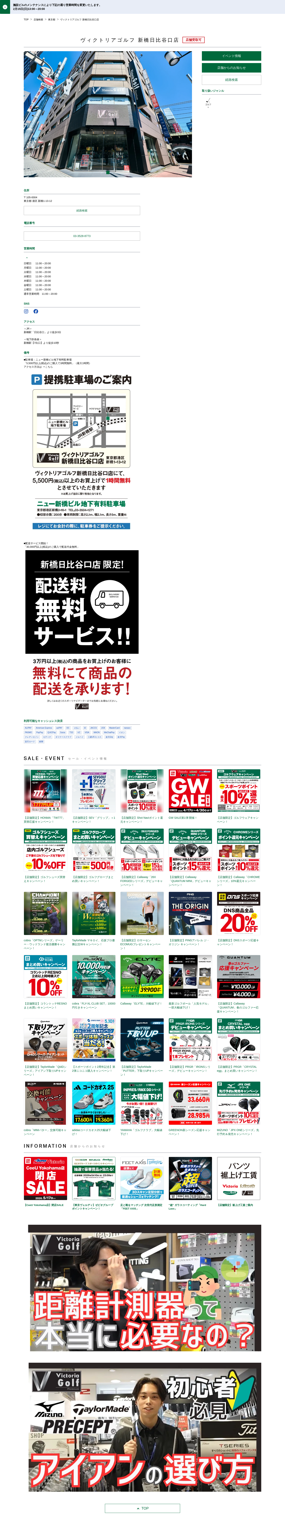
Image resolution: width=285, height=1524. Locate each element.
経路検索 (231, 79)
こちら (49, 366)
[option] (108, 114)
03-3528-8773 (81, 236)
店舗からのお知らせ (231, 67)
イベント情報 (231, 56)
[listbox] (108, 114)
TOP (142, 1508)
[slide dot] (107, 172)
